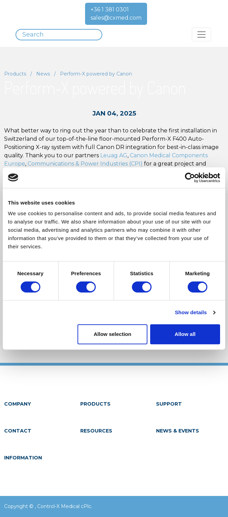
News (43, 74)
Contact (17, 431)
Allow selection (112, 334)
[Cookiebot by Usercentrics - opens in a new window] (190, 177)
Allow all (185, 334)
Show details (191, 312)
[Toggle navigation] (201, 34)
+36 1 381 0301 (110, 9)
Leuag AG (113, 155)
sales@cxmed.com (116, 17)
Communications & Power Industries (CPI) (85, 163)
